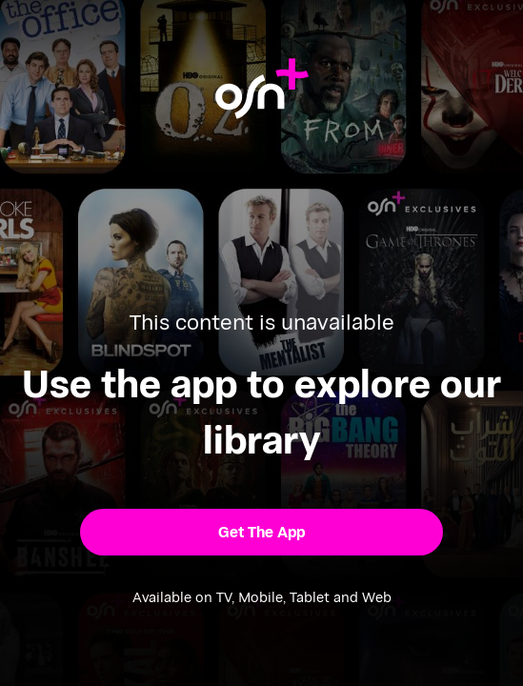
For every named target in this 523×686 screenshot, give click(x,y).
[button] (261, 532)
